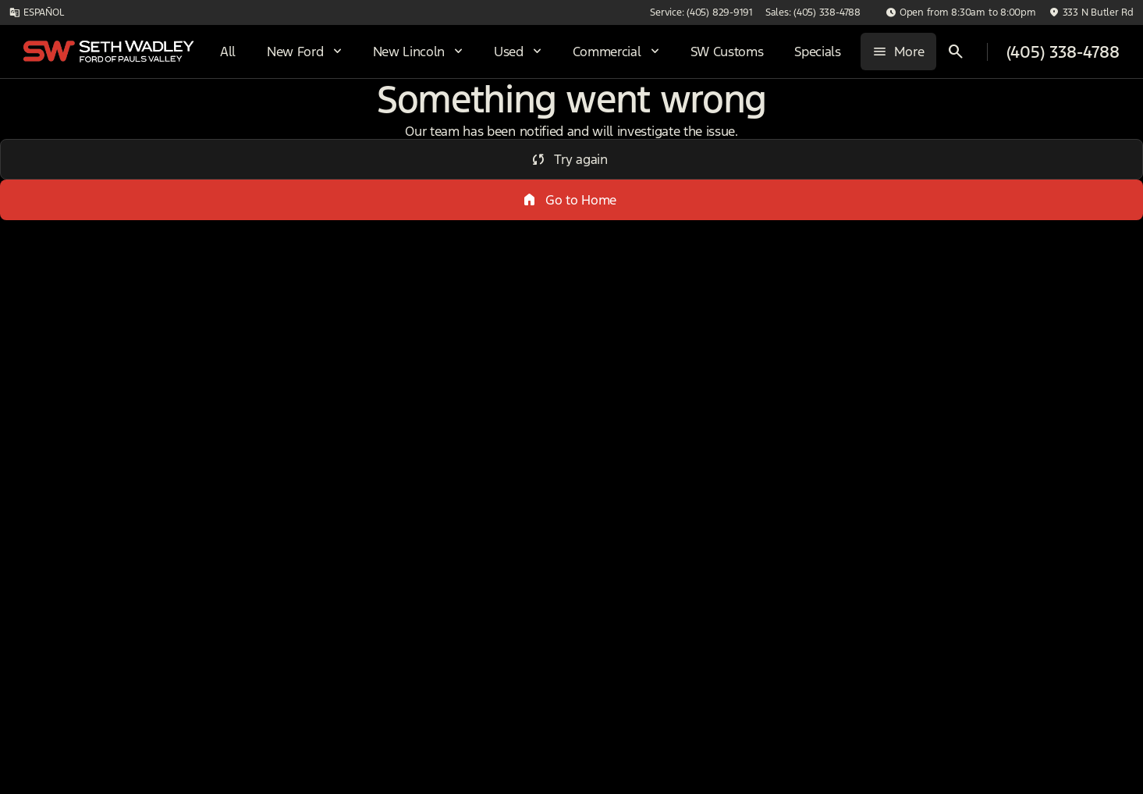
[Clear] (210, 492)
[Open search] (955, 51)
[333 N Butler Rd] (1091, 12)
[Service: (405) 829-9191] (701, 12)
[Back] (221, 161)
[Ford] (36, 192)
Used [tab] (220, 116)
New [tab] (53, 116)
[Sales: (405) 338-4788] (813, 12)
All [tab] (136, 116)
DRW (314, 116)
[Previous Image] (290, 116)
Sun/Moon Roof (801, 116)
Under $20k (532, 116)
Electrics (1026, 116)
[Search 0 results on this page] (431, 196)
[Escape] (93, 192)
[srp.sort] (625, 195)
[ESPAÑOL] (36, 12)
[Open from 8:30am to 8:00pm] (960, 12)
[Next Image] (1126, 116)
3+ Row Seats (656, 116)
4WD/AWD (418, 116)
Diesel (925, 116)
